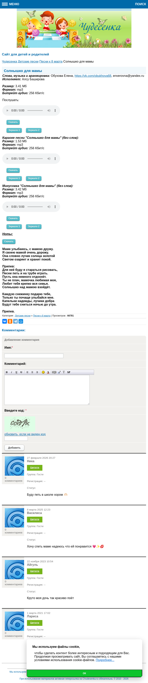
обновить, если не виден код (25, 434)
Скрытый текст (54, 372)
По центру (32, 372)
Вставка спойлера (68, 372)
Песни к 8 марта (41, 315)
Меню (10, 4)
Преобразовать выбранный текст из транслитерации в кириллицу (64, 372)
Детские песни (22, 315)
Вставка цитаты (59, 372)
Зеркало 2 (33, 130)
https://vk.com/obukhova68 (93, 75)
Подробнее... (105, 660)
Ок (84, 673)
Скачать (13, 122)
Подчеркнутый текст (16, 372)
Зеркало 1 (14, 130)
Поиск (140, 4)
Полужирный (7, 372)
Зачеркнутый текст (21, 372)
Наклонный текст (11, 372)
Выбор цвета (48, 372)
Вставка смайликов (43, 372)
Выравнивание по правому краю (37, 372)
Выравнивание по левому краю (27, 372)
